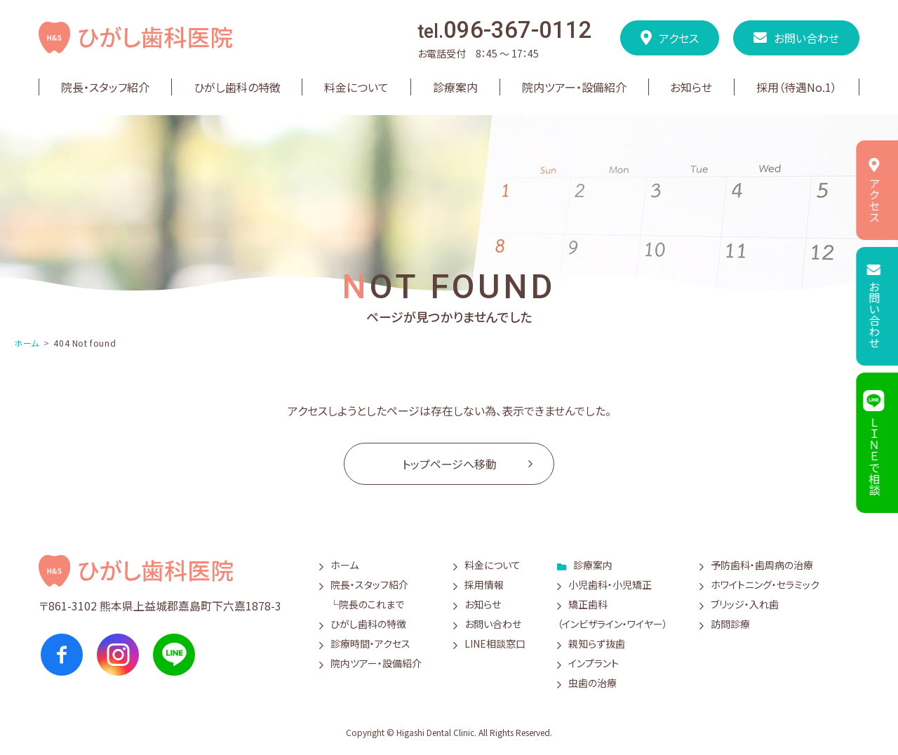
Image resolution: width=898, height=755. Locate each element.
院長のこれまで (371, 604)
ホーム (26, 343)
